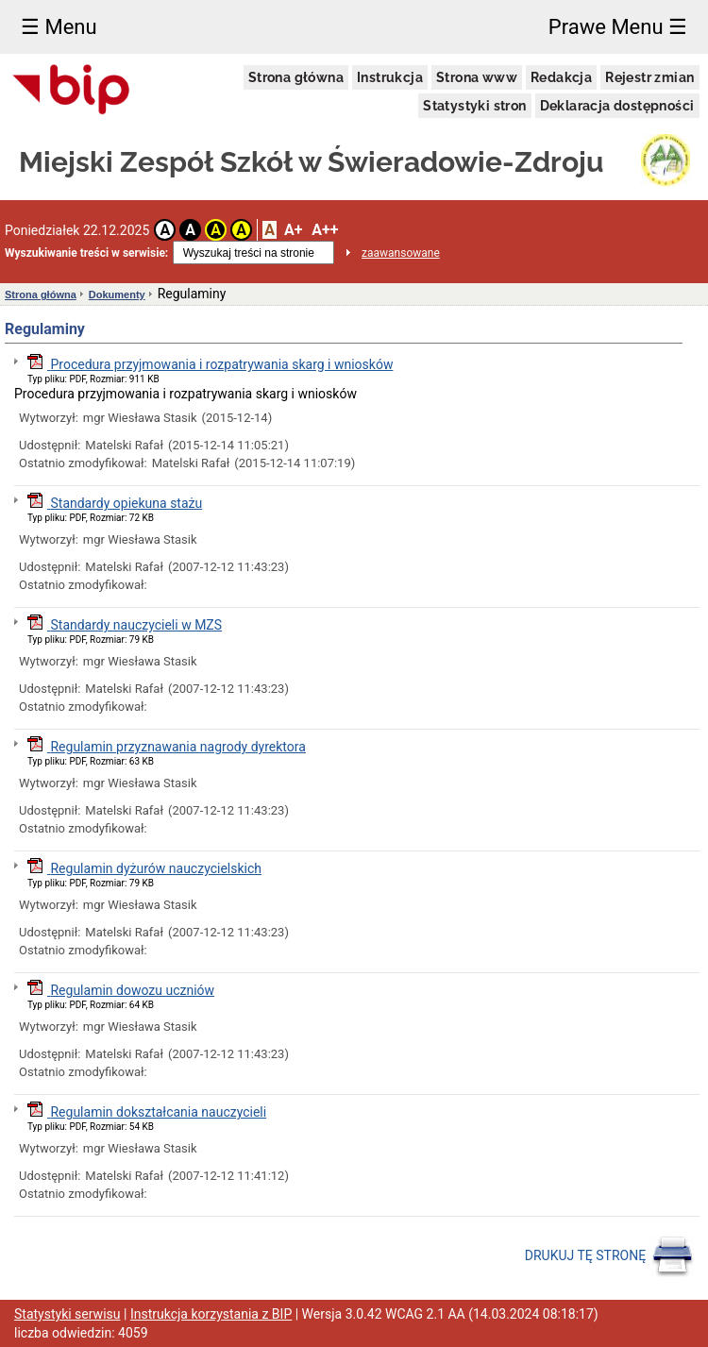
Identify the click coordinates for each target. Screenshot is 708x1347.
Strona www (476, 77)
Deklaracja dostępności (617, 105)
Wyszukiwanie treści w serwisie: (86, 253)
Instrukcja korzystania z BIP (211, 1314)
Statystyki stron (474, 105)
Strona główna (296, 77)
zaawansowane (401, 253)
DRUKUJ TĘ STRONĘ (609, 1256)
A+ (293, 230)
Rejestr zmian (649, 77)
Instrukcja (390, 77)
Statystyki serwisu (67, 1314)
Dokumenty (117, 294)
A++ (325, 230)
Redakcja (561, 77)
